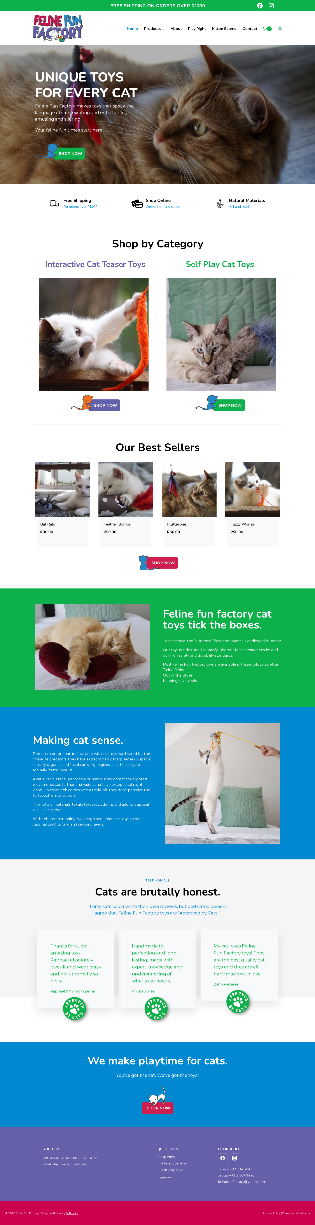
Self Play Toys (172, 1170)
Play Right (197, 29)
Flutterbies (177, 524)
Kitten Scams (224, 29)
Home (132, 29)
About (176, 29)
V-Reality (72, 1213)
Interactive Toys (174, 1163)
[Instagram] (271, 5)
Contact (250, 29)
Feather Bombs (117, 524)
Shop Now (166, 1157)
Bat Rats (47, 524)
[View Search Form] (278, 29)
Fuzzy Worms (243, 524)
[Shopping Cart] (267, 28)
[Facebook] (260, 5)
